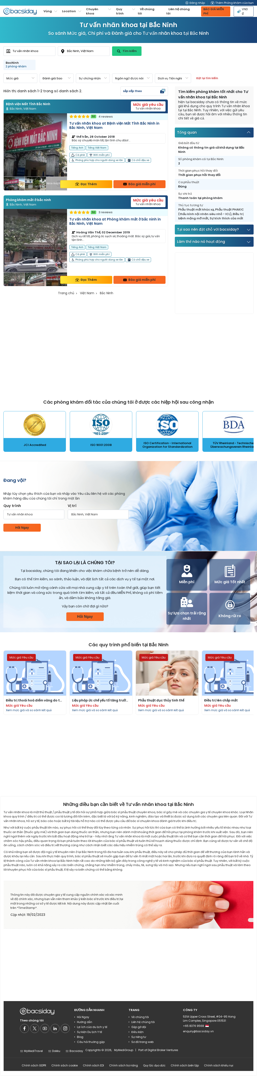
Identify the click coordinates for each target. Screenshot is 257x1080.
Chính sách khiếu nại (218, 1065)
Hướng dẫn (84, 1022)
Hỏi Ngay (22, 527)
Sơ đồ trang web (142, 1042)
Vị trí (72, 505)
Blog (80, 1037)
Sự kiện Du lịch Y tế (89, 1032)
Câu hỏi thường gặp (91, 1042)
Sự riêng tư (138, 1037)
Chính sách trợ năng (123, 1065)
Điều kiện (137, 1032)
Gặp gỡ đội (138, 1027)
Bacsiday (74, 1051)
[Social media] (24, 1028)
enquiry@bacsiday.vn (198, 1031)
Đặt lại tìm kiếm (207, 78)
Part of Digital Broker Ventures (158, 1050)
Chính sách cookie (64, 1065)
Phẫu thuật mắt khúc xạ (196, 209)
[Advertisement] (211, 283)
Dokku (54, 1051)
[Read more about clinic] (86, 151)
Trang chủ (66, 293)
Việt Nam (87, 293)
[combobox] (29, 51)
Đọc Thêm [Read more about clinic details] (86, 184)
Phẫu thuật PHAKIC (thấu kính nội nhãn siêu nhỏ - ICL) (211, 211)
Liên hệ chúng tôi (178, 11)
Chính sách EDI (93, 1065)
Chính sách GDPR (34, 1065)
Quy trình (12, 505)
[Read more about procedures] (35, 683)
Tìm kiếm (127, 51)
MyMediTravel (31, 1051)
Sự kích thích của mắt (226, 218)
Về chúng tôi (146, 11)
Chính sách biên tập (185, 1065)
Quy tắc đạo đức (154, 1065)
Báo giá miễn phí (139, 184)
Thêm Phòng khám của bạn (232, 3)
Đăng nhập (195, 3)
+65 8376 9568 (196, 1026)
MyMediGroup (123, 1050)
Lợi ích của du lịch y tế (92, 1027)
